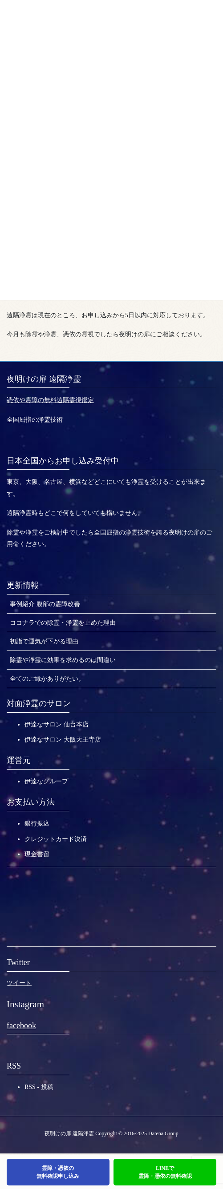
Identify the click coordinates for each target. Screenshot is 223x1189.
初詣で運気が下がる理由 (44, 641)
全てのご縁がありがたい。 (47, 678)
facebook (21, 1025)
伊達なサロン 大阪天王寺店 (62, 739)
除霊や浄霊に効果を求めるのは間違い (63, 660)
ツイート (19, 983)
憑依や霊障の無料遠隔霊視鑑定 (50, 400)
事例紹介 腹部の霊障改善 (45, 604)
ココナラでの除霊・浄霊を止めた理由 (63, 622)
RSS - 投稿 (38, 1087)
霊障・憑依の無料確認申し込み (57, 1172)
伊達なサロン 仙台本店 (56, 724)
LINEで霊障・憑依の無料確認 (165, 1172)
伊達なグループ (46, 781)
